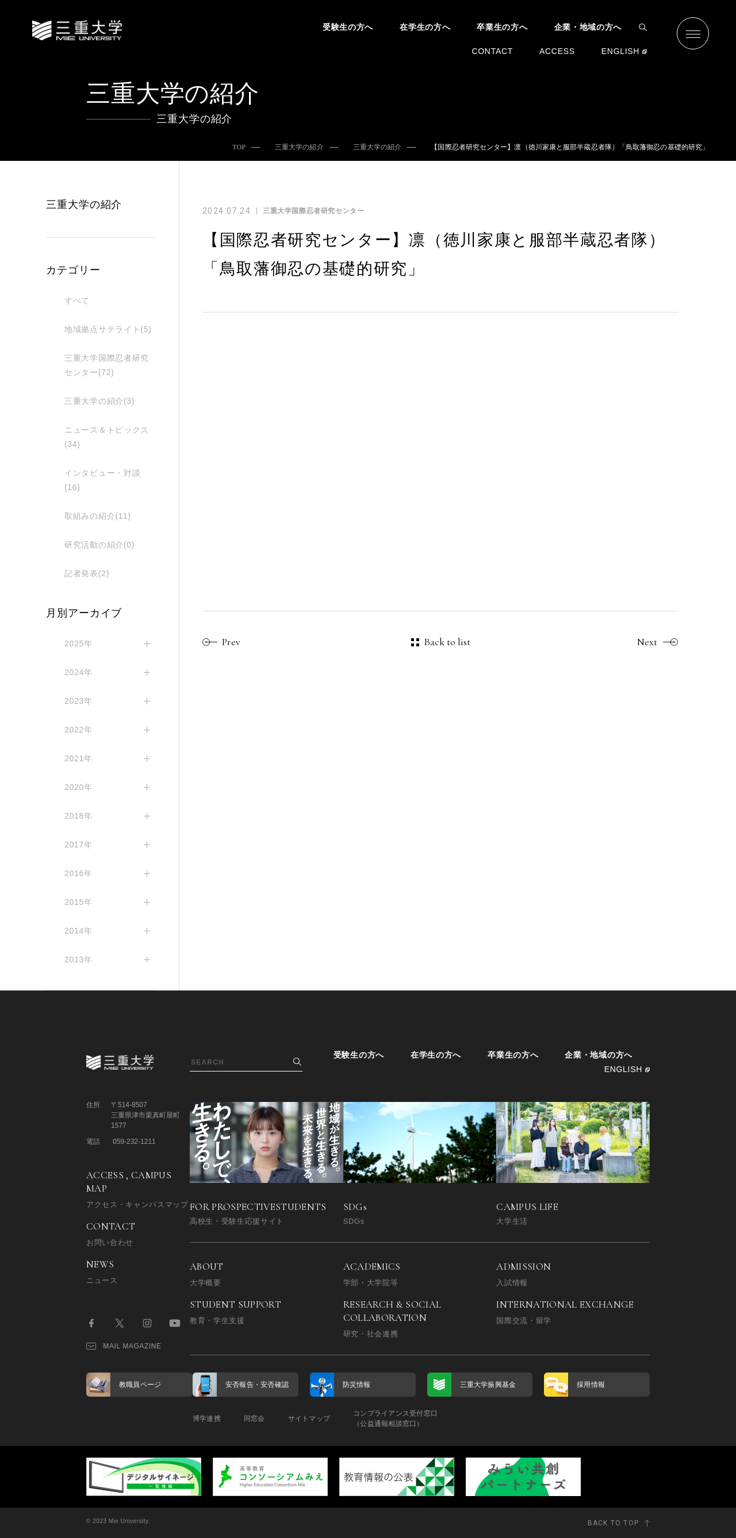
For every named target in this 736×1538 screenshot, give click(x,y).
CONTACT (492, 51)
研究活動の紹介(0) (99, 544)
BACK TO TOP (613, 1523)
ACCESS (557, 51)
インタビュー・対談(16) (102, 480)
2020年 (78, 787)
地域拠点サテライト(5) (108, 329)
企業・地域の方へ (588, 27)
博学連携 (207, 1418)
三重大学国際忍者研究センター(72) (106, 365)
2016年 (78, 873)
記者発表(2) (86, 573)
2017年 (78, 844)
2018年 (78, 815)
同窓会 (254, 1418)
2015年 (78, 902)
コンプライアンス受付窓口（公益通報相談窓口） (395, 1418)
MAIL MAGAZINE (124, 1346)
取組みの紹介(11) (97, 516)
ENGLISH (620, 51)
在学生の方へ (425, 27)
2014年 (78, 930)
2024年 (78, 672)
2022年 (78, 729)
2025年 (78, 643)
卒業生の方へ (502, 27)
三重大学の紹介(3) (99, 401)
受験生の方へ (348, 27)
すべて (77, 300)
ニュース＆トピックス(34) (106, 437)
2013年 (78, 959)
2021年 (78, 758)
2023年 (78, 701)
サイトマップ (309, 1418)
